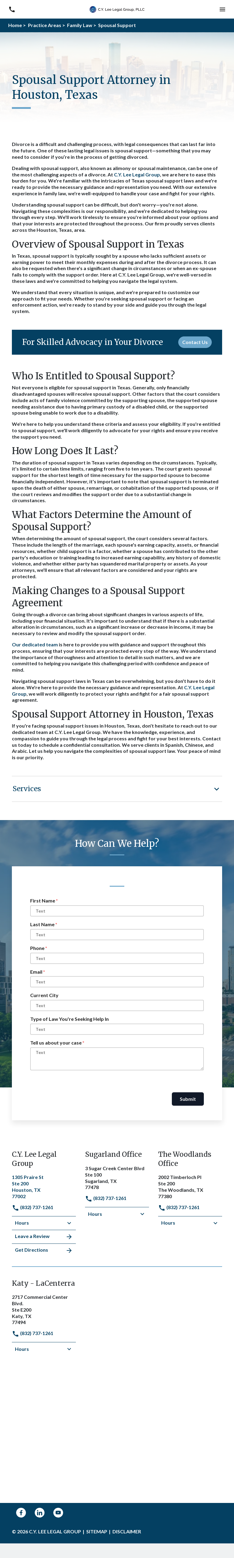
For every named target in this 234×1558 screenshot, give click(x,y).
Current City (44, 995)
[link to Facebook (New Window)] (21, 1513)
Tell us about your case (56, 1042)
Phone (37, 948)
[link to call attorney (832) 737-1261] (12, 9)
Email (36, 972)
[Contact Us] (195, 342)
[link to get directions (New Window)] (44, 1186)
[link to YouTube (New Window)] (58, 1513)
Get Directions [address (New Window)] (44, 1250)
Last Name (42, 924)
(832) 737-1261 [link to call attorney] (32, 1207)
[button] (222, 9)
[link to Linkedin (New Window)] (39, 1513)
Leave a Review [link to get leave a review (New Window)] (44, 1236)
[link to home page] (117, 9)
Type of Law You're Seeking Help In (69, 1019)
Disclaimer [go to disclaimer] (126, 1531)
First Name (42, 900)
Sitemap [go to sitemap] (96, 1531)
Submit (188, 1099)
